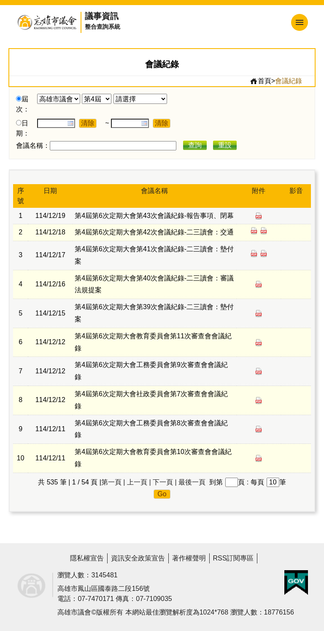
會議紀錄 (288, 80)
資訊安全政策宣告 (138, 558)
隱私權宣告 (87, 558)
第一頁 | (113, 482)
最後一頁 (191, 482)
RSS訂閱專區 (233, 558)
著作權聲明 (189, 558)
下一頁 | (165, 482)
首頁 (260, 81)
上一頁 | (139, 482)
